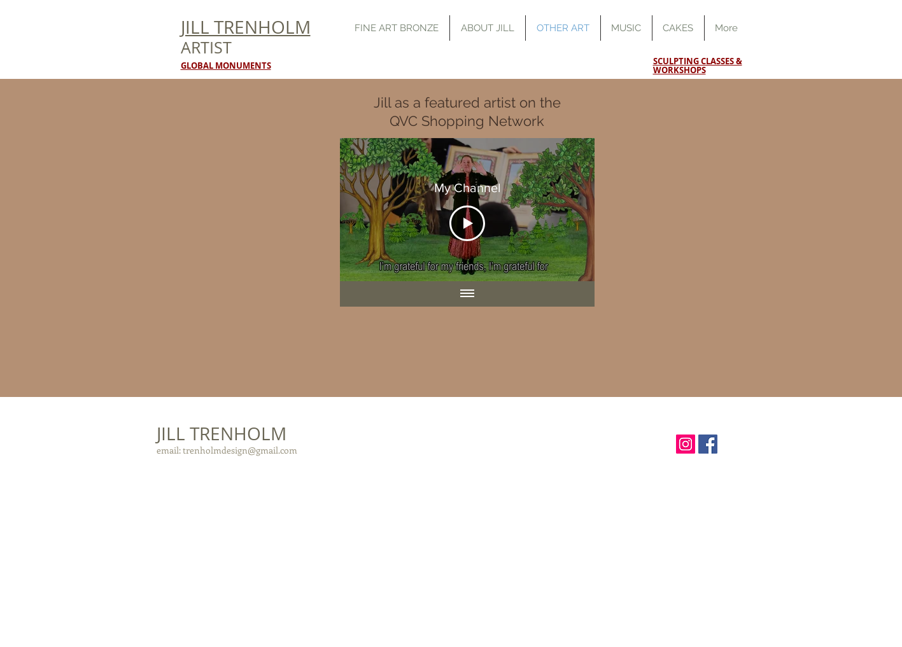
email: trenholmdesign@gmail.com (227, 450)
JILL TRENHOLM (221, 433)
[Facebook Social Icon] (707, 444)
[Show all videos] (467, 294)
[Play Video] (467, 222)
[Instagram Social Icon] (685, 444)
